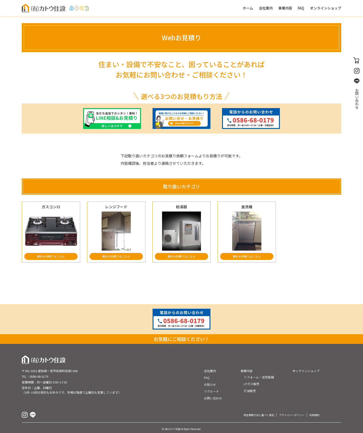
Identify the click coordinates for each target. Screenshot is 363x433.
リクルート (211, 391)
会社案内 (210, 371)
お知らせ (210, 384)
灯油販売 (250, 391)
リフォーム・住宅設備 (259, 377)
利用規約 (314, 415)
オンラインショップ (305, 371)
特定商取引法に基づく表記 (259, 415)
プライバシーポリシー (291, 415)
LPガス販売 (251, 384)
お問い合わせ (356, 98)
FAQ (207, 377)
